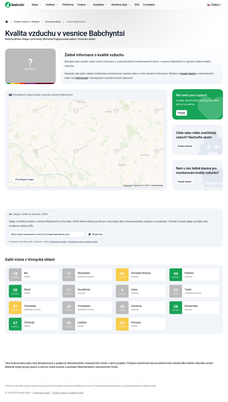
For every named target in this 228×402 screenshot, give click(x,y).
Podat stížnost (185, 146)
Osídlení (52, 4)
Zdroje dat (128, 185)
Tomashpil (40, 306)
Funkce (83, 4)
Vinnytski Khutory (147, 273)
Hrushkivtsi (94, 289)
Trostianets (94, 306)
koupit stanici (188, 73)
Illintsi (40, 289)
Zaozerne (147, 306)
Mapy (37, 4)
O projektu (149, 4)
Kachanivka (201, 306)
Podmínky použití (41, 393)
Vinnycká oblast (53, 21)
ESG (137, 4)
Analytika (100, 4)
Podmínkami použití (58, 242)
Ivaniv (147, 289)
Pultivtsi (201, 273)
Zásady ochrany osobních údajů (68, 393)
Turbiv (201, 289)
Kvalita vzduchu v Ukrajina (26, 21)
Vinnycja (147, 322)
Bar (40, 273)
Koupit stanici (184, 181)
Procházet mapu (25, 179)
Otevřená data (121, 4)
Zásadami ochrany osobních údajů (83, 242)
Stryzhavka (94, 273)
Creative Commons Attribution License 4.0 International (82, 386)
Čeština (214, 4)
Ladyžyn (94, 322)
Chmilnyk (40, 322)
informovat (82, 77)
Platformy (68, 4)
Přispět (181, 113)
